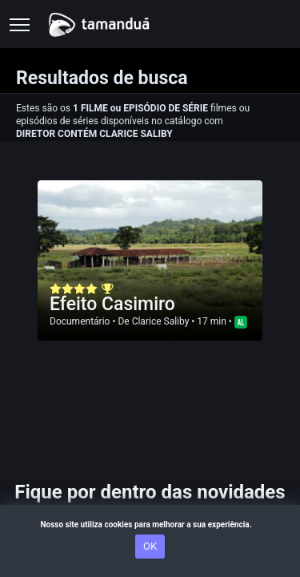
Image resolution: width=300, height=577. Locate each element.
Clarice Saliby (161, 321)
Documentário (80, 321)
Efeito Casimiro (112, 304)
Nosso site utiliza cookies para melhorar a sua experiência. (149, 524)
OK (150, 546)
